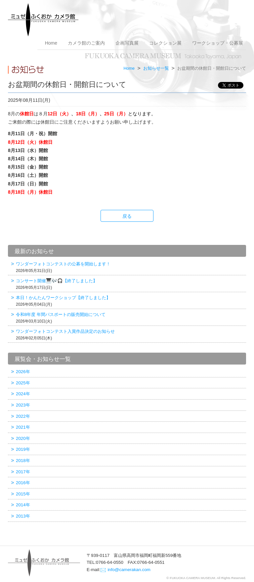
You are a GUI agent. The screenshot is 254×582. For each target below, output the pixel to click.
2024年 (23, 393)
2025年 (23, 382)
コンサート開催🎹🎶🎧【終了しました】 (130, 284)
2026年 (23, 371)
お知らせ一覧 (156, 68)
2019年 (23, 449)
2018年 (23, 460)
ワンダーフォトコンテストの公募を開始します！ (130, 267)
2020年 (23, 438)
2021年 (23, 427)
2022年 (23, 416)
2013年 (23, 516)
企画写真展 (127, 43)
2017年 (23, 471)
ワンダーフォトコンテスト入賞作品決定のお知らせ (130, 334)
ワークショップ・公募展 (217, 43)
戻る (127, 216)
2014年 (23, 504)
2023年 (23, 405)
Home (51, 43)
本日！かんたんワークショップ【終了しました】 (130, 301)
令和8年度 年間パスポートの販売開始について (130, 318)
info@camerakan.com (128, 569)
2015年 (23, 493)
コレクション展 (165, 43)
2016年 (23, 482)
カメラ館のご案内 (86, 43)
